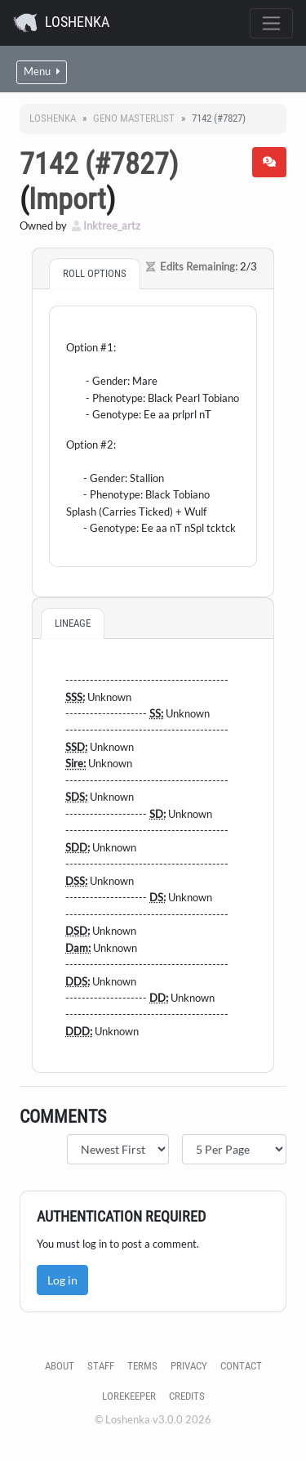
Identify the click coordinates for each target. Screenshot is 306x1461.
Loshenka (61, 23)
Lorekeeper (129, 1396)
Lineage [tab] (73, 623)
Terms (142, 1366)
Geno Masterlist (134, 118)
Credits (187, 1396)
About (59, 1366)
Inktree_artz (106, 225)
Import (67, 199)
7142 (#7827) (99, 164)
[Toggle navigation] (271, 23)
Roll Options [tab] (94, 273)
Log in (62, 1280)
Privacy (189, 1366)
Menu (42, 71)
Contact (241, 1366)
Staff (100, 1366)
